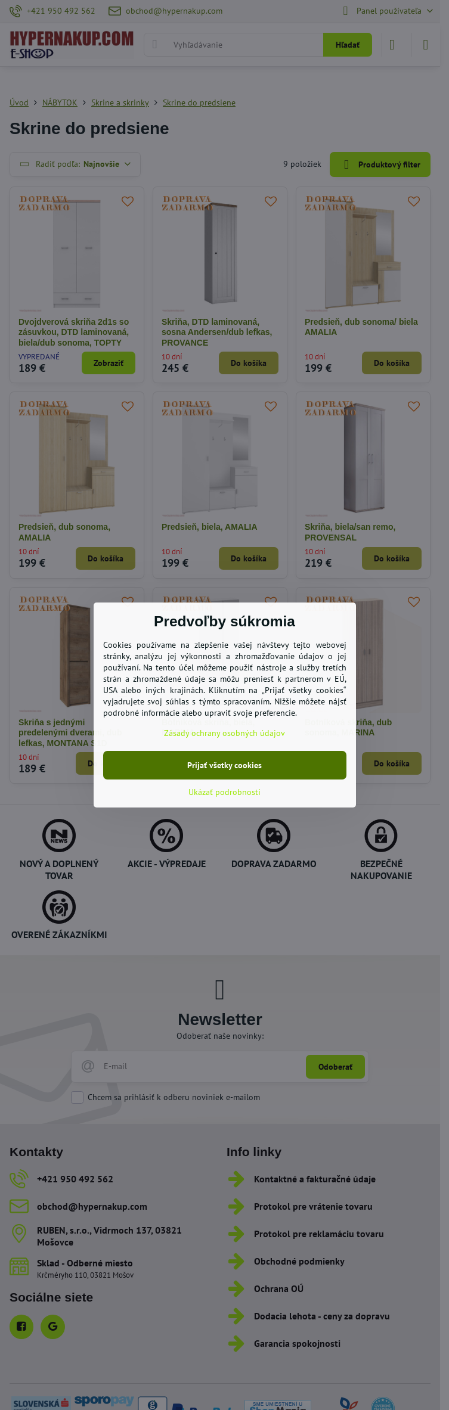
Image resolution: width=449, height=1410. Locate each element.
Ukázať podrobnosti (224, 792)
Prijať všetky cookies (224, 765)
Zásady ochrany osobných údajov (224, 733)
